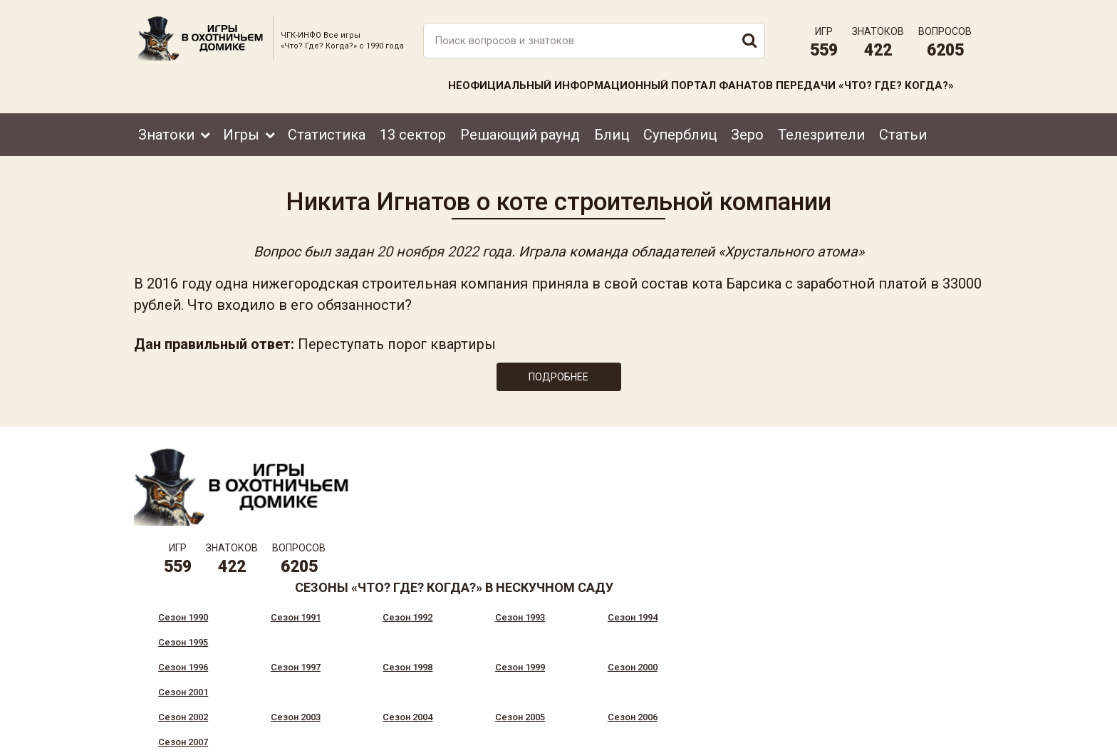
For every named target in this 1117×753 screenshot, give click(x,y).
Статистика (326, 133)
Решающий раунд (520, 133)
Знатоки (166, 133)
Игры (241, 133)
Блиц (611, 133)
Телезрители (821, 133)
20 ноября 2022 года (440, 250)
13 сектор (413, 133)
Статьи (903, 133)
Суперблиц (680, 133)
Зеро (747, 133)
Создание (928, 728)
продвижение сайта (945, 736)
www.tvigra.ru (663, 678)
